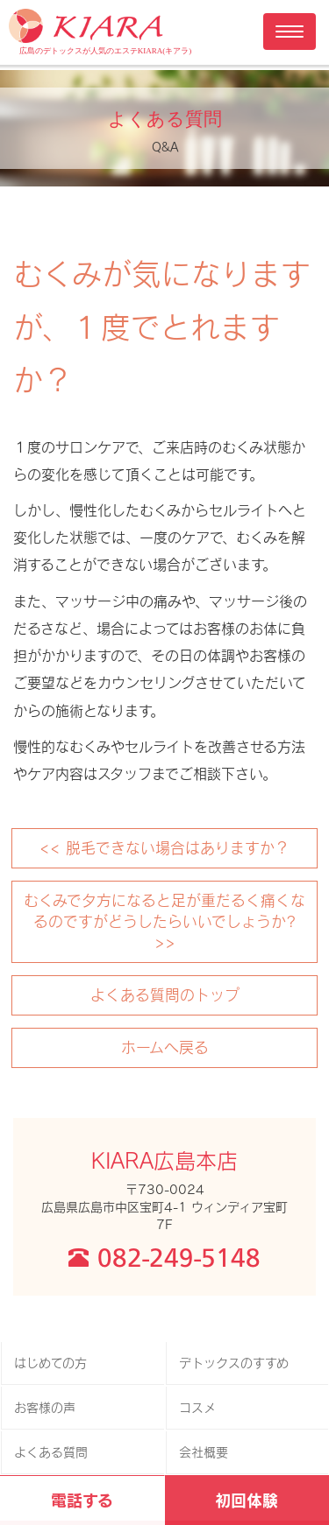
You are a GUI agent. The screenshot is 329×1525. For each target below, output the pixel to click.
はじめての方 (50, 1362)
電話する (82, 1500)
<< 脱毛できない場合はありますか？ (164, 847)
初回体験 (246, 1500)
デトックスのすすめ (234, 1362)
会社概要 (203, 1451)
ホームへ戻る (165, 1047)
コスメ (197, 1407)
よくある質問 (51, 1451)
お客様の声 (44, 1407)
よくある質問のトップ (165, 994)
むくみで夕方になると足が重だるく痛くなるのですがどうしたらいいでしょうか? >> (164, 921)
